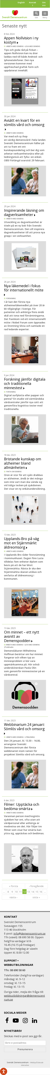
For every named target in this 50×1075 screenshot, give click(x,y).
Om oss (44, 4)
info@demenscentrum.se (29, 933)
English (21, 2)
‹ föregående (36, 886)
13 (28, 891)
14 (32, 891)
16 (40, 891)
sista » (36, 897)
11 (20, 891)
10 (16, 891)
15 (36, 891)
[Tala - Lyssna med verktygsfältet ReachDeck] (3, 1071)
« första (13, 886)
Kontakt (32, 4)
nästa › (13, 897)
